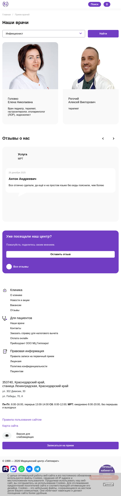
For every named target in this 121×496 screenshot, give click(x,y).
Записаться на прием (60, 445)
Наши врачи (17, 323)
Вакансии (15, 305)
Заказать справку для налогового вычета (34, 333)
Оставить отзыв (60, 254)
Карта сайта (10, 425)
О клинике (16, 295)
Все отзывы (17, 266)
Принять (108, 484)
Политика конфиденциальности (28, 366)
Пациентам (16, 371)
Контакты (15, 328)
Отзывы (14, 310)
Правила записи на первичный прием (32, 356)
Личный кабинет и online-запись (107, 472)
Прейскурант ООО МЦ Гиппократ (29, 343)
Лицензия (15, 361)
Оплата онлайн (19, 338)
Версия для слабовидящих (25, 435)
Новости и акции (20, 300)
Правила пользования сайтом (21, 419)
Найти (103, 33)
